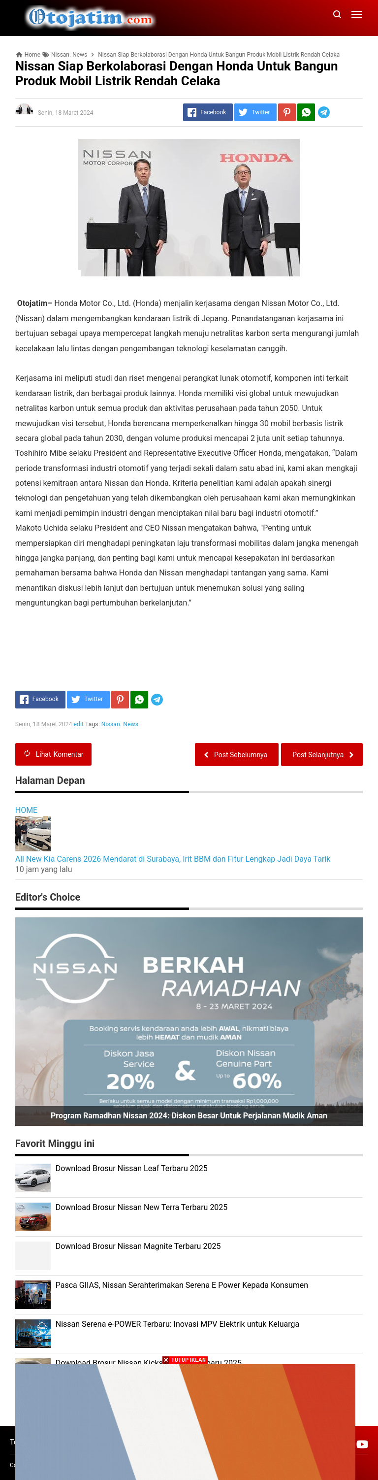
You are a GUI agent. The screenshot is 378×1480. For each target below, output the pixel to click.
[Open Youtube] (362, 1444)
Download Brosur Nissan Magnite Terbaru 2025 (138, 1246)
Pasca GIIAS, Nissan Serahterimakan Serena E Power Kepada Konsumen (182, 1285)
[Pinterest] (287, 112)
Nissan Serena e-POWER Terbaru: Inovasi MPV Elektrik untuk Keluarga (177, 1324)
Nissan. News (119, 724)
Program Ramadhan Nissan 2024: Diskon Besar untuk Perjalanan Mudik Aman (189, 1115)
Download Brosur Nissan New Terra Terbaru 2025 (142, 1207)
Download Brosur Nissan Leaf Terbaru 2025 (132, 1168)
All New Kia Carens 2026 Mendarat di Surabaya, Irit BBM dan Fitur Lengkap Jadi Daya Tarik (173, 859)
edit (79, 724)
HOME (26, 810)
